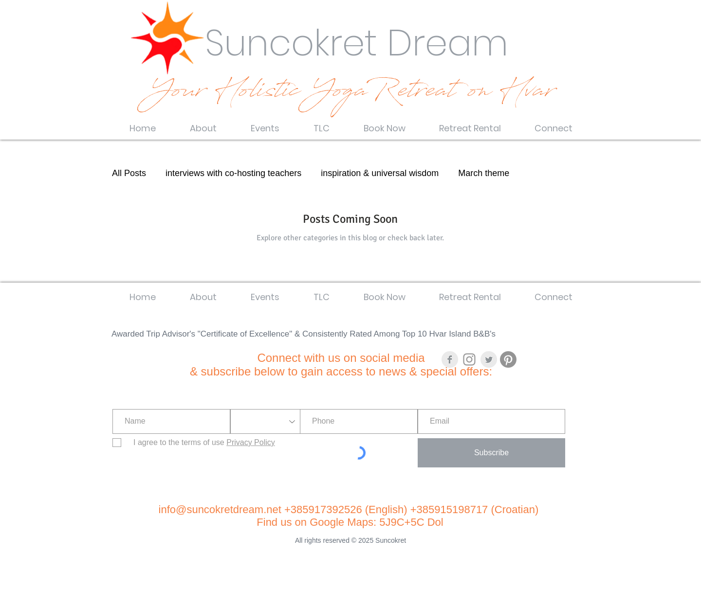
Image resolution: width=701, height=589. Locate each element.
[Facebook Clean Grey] (450, 359)
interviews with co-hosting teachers (233, 173)
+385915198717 (449, 509)
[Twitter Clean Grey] (488, 359)
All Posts (129, 173)
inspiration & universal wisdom (380, 173)
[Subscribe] (491, 452)
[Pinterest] (508, 359)
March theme (483, 173)
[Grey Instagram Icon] (469, 359)
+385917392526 (324, 509)
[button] (203, 124)
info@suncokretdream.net (220, 509)
